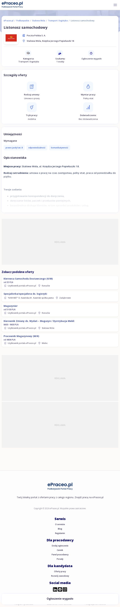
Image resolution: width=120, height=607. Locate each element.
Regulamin (60, 533)
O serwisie (60, 524)
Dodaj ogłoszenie (60, 545)
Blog (60, 528)
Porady (60, 559)
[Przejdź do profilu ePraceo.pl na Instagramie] (64, 590)
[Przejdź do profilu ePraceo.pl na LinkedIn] (55, 590)
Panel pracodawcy (60, 554)
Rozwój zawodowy (60, 575)
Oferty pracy (60, 571)
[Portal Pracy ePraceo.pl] (12, 4)
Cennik (60, 550)
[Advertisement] (60, 242)
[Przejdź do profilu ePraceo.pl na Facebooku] (60, 590)
